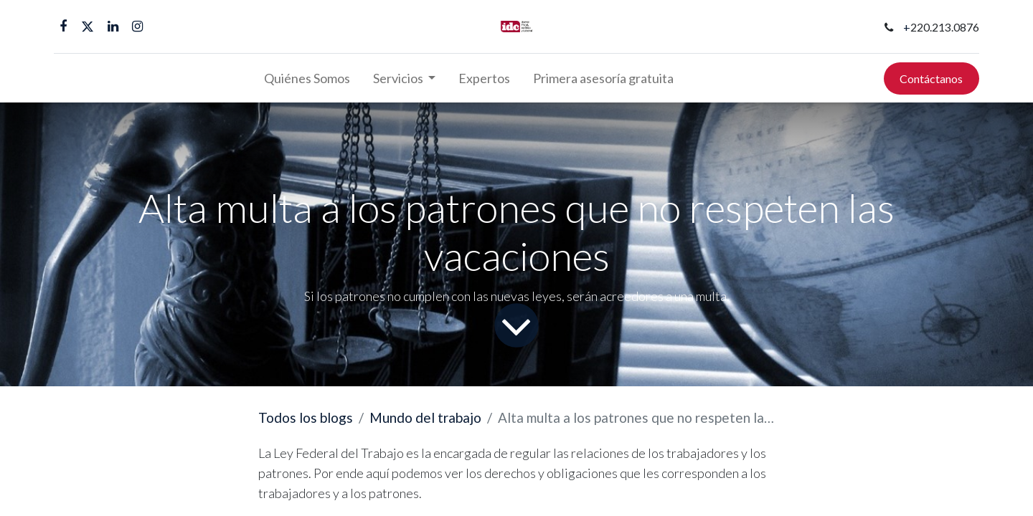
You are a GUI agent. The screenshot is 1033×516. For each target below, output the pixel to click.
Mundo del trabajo (425, 417)
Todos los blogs (305, 417)
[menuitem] (307, 78)
